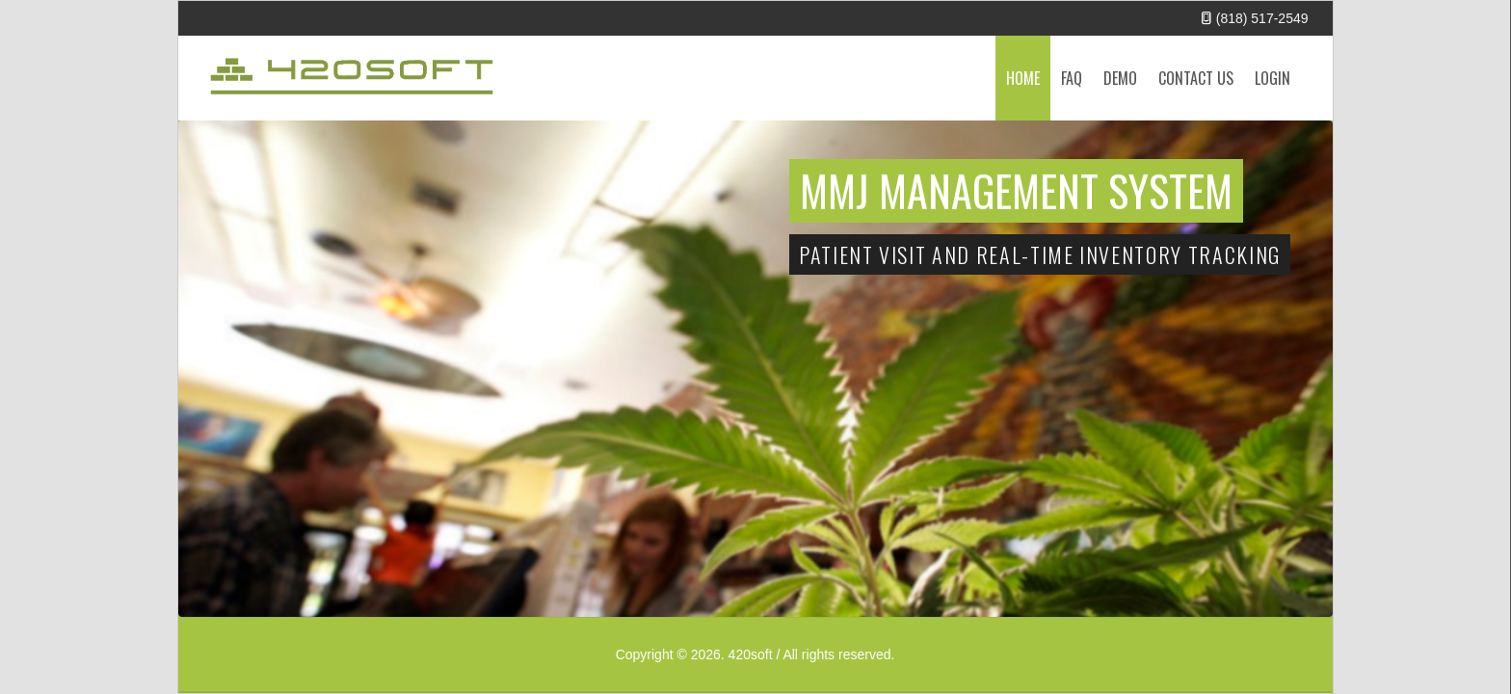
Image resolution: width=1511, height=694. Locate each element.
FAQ (1071, 78)
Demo (1120, 78)
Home (1023, 78)
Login (1272, 78)
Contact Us (1195, 78)
